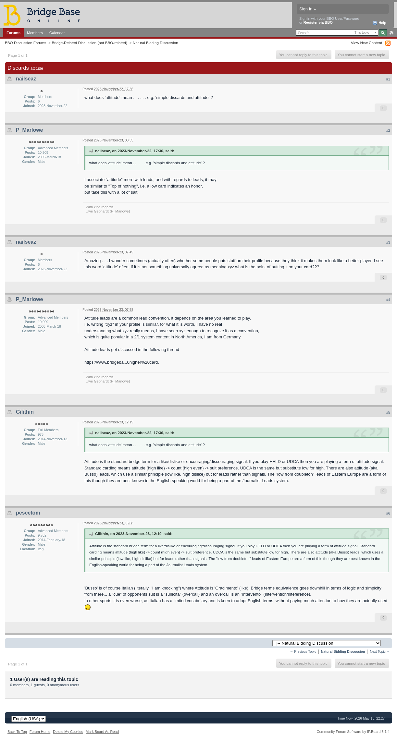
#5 (388, 412)
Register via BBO (318, 22)
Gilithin (25, 412)
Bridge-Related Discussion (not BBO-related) (89, 43)
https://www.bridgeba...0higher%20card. (121, 362)
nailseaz (26, 78)
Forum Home (40, 732)
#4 (388, 300)
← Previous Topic (303, 651)
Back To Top (17, 732)
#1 (388, 79)
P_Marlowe (29, 130)
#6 (388, 513)
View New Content (366, 43)
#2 (388, 130)
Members (35, 32)
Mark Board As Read (102, 732)
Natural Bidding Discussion (155, 43)
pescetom (28, 513)
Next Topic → (380, 651)
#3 (388, 242)
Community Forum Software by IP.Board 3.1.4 (353, 732)
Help (379, 23)
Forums (13, 32)
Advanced (391, 33)
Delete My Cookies (68, 732)
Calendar (57, 32)
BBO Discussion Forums (25, 43)
